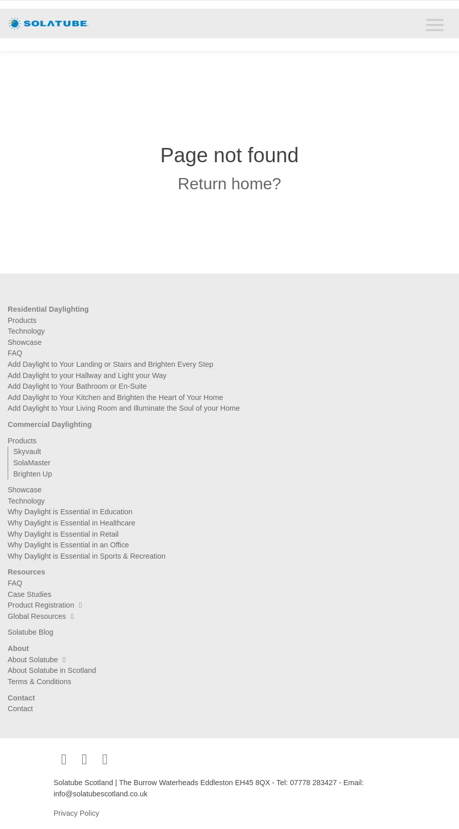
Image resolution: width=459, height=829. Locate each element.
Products (22, 320)
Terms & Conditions (39, 681)
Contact (21, 698)
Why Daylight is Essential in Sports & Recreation (87, 556)
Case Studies (30, 594)
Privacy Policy (76, 813)
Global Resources (43, 616)
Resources (26, 572)
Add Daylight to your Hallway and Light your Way (87, 375)
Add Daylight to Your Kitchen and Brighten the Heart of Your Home (115, 397)
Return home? (230, 183)
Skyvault (27, 451)
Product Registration (47, 605)
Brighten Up (32, 474)
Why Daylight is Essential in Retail (63, 534)
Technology (26, 331)
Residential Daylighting (48, 309)
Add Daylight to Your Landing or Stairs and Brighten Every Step (110, 364)
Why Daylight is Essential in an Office (68, 545)
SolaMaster (31, 463)
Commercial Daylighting (50, 424)
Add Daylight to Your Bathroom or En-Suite (77, 386)
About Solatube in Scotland (52, 670)
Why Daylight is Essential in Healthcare (71, 523)
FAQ (15, 353)
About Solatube (39, 660)
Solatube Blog (31, 632)
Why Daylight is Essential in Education (70, 512)
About (18, 648)
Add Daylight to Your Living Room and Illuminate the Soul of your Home (124, 408)
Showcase (24, 342)
